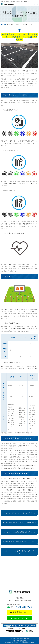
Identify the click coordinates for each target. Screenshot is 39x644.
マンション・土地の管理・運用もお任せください (19, 552)
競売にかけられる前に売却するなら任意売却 (19, 532)
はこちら (20, 612)
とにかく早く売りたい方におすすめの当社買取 (19, 522)
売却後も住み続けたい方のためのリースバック (19, 541)
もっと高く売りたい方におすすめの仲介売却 (19, 513)
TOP (5, 24)
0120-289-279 (23, 607)
